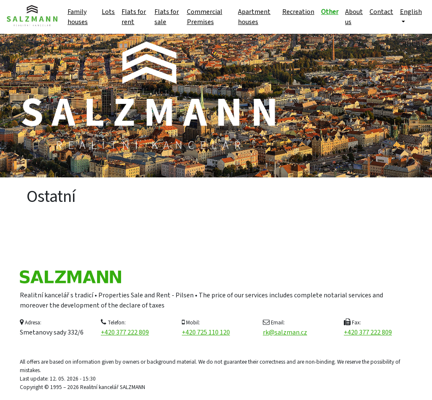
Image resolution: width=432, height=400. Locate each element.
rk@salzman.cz (285, 332)
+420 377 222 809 (125, 332)
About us (354, 17)
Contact (381, 11)
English (411, 11)
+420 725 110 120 (206, 332)
